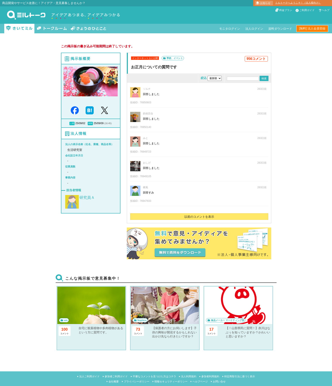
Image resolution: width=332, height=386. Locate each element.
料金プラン (285, 10)
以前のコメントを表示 (199, 216)
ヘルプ (325, 10)
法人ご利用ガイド (89, 376)
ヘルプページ (200, 381)
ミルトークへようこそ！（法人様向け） (298, 2)
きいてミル (19, 28)
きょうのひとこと (88, 28)
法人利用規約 (188, 376)
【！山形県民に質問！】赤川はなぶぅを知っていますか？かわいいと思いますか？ (248, 332)
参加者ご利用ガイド (116, 376)
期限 (90, 123)
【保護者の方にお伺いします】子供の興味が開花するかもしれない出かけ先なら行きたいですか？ (174, 332)
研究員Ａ (87, 197)
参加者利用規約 (210, 376)
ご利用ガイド (307, 10)
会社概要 (114, 381)
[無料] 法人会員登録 (312, 28)
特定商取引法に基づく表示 (239, 376)
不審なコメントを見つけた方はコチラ (154, 376)
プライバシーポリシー (136, 381)
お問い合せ (219, 381)
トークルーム (51, 28)
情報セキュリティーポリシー (171, 381)
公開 (72, 123)
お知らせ (265, 3)
